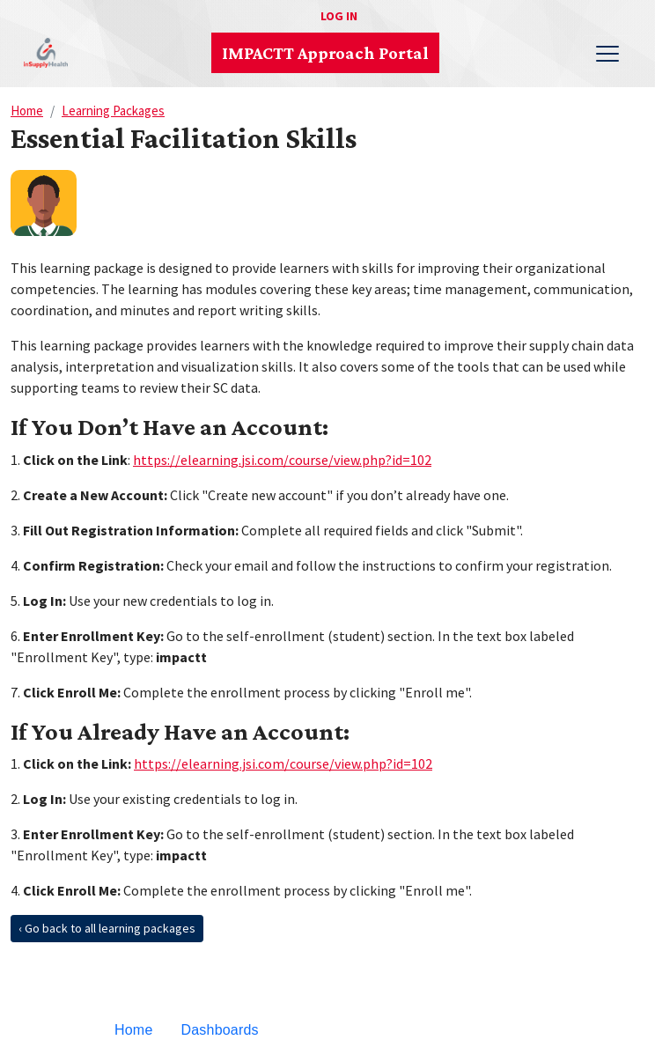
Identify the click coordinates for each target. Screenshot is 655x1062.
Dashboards (219, 1029)
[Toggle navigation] (606, 52)
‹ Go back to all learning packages (106, 928)
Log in (338, 16)
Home (27, 110)
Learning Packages (113, 110)
